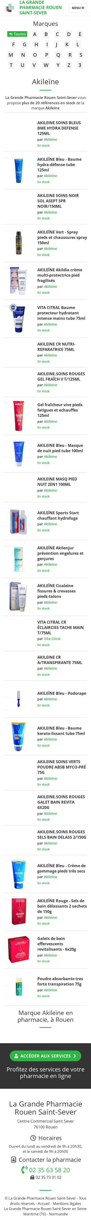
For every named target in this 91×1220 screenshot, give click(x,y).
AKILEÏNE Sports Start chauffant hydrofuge (58, 515)
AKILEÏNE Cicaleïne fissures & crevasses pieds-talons (56, 591)
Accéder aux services (45, 1056)
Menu (79, 9)
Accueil (44, 1203)
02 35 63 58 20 (45, 1170)
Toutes (17, 33)
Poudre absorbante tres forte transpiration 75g (60, 981)
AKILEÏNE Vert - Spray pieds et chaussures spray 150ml (62, 237)
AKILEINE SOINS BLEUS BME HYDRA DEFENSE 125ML (59, 128)
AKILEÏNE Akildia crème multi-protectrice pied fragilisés (59, 275)
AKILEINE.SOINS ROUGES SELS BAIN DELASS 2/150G (61, 834)
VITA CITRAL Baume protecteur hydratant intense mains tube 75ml (61, 313)
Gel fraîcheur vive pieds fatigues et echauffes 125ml (60, 410)
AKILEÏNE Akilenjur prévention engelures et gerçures (60, 553)
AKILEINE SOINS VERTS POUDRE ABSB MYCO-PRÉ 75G (61, 767)
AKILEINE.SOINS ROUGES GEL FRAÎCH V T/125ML (61, 376)
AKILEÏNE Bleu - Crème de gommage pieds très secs (61, 868)
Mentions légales (67, 1203)
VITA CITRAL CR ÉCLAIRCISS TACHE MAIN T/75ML (60, 627)
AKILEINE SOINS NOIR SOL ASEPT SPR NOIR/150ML (58, 201)
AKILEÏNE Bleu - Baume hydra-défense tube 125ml (59, 165)
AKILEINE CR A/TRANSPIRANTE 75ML (59, 660)
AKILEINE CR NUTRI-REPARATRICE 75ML (56, 346)
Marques (45, 23)
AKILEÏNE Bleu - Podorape (61, 693)
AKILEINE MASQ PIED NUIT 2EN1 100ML (57, 481)
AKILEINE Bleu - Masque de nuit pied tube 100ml (60, 448)
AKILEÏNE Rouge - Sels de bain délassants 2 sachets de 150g (62, 906)
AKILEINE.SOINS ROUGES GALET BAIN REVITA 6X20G (61, 802)
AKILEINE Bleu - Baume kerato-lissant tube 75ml (61, 730)
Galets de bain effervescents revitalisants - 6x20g (56, 944)
